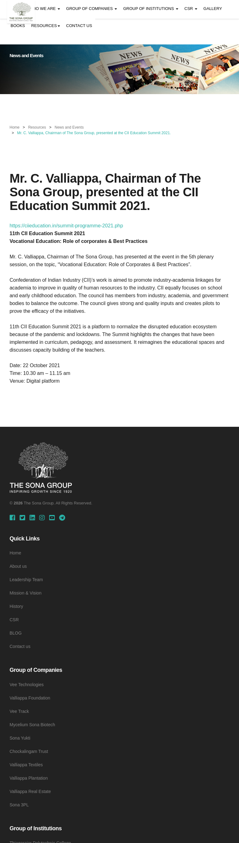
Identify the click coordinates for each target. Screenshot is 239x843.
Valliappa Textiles (26, 764)
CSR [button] (191, 8)
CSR (14, 619)
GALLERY (213, 8)
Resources (37, 127)
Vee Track (19, 711)
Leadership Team (26, 579)
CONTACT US (79, 25)
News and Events (69, 127)
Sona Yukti (20, 738)
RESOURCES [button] (45, 25)
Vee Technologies (27, 684)
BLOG (16, 633)
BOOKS (18, 25)
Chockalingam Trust (29, 751)
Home (15, 127)
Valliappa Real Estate (30, 791)
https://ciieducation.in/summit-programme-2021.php (66, 225)
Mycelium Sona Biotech (32, 724)
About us (18, 566)
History (16, 606)
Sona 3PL (19, 804)
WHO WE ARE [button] (44, 8)
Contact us (20, 646)
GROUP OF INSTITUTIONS (150, 8)
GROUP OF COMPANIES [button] (91, 8)
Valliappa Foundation (30, 697)
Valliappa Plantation (29, 778)
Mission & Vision (25, 592)
